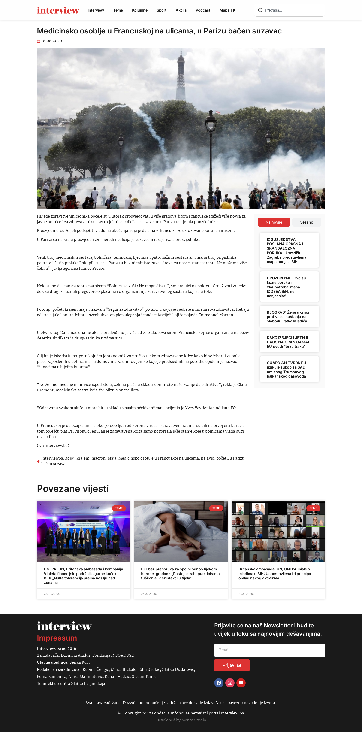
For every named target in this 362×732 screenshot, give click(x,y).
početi (222, 458)
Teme (118, 10)
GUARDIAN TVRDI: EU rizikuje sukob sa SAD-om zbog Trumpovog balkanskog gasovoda (287, 369)
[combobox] (289, 10)
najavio (207, 458)
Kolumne (140, 10)
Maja (112, 458)
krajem (82, 458)
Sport (161, 10)
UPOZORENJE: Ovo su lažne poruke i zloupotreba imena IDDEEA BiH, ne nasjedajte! (286, 287)
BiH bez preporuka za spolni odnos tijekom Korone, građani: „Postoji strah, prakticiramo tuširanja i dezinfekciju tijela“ (180, 573)
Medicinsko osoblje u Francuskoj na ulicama (158, 458)
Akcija (181, 10)
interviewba (52, 458)
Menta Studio (193, 720)
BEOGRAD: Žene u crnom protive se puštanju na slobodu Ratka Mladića (289, 316)
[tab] (274, 222)
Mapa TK (227, 10)
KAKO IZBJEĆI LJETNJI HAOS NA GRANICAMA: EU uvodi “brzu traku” (288, 342)
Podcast (203, 10)
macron (98, 458)
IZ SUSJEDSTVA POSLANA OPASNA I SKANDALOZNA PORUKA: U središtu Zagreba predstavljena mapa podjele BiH (286, 250)
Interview (96, 10)
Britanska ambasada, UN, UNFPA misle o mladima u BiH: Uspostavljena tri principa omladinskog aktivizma (274, 573)
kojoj (69, 458)
